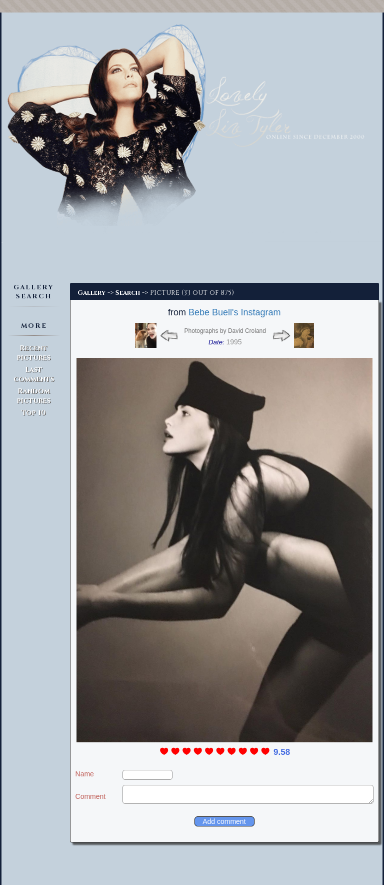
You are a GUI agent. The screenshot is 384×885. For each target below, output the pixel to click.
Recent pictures (33, 352)
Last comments (34, 374)
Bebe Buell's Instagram (234, 312)
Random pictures (33, 395)
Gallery (92, 292)
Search (128, 292)
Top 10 (34, 412)
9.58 (282, 752)
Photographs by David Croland (225, 330)
